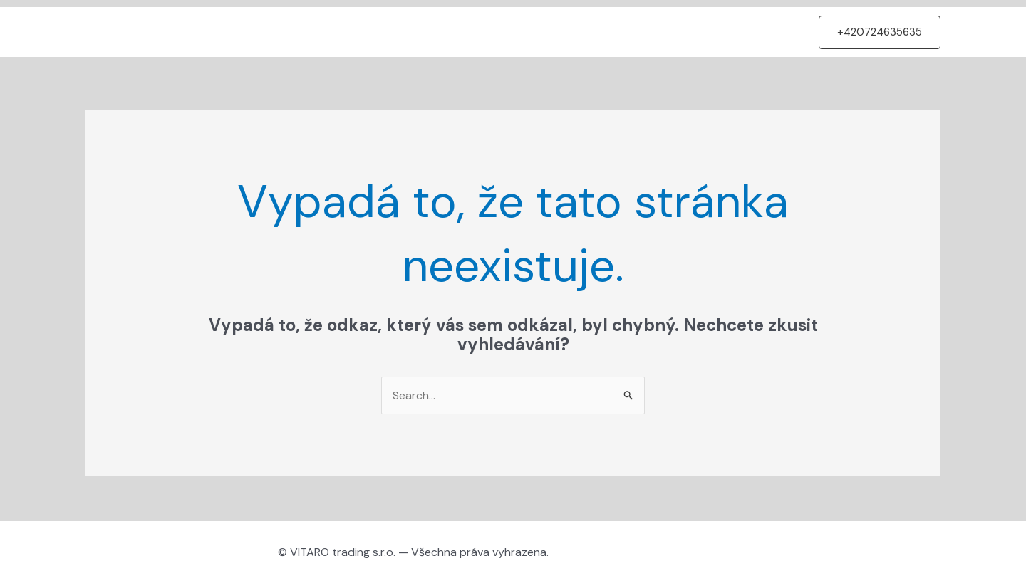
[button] (879, 32)
